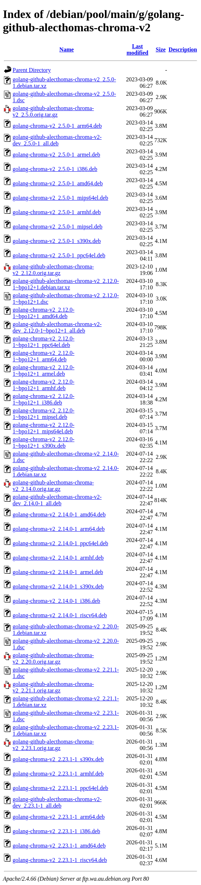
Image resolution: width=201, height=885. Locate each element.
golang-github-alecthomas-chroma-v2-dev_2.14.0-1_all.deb (57, 500)
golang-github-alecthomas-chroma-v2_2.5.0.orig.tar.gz (53, 111)
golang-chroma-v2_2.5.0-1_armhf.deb (57, 212)
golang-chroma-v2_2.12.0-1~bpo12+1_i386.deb (44, 399)
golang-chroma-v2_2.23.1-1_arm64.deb (58, 817)
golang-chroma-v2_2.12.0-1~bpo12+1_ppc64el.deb (44, 341)
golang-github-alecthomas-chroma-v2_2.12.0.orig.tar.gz (53, 269)
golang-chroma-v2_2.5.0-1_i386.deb (55, 169)
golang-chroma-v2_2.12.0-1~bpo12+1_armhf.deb (44, 385)
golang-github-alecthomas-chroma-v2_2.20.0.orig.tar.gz (53, 658)
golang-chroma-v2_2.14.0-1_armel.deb (58, 572)
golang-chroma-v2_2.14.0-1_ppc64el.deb (60, 543)
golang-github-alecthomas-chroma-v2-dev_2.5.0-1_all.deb (57, 140)
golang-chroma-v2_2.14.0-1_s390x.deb (58, 586)
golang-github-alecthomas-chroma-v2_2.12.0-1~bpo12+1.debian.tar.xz (66, 284)
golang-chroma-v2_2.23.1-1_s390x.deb (58, 759)
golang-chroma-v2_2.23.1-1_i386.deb (56, 831)
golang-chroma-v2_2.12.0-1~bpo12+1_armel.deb (44, 370)
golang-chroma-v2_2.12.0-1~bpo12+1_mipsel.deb (44, 413)
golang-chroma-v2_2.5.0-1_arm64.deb (57, 126)
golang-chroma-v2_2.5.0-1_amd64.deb (58, 183)
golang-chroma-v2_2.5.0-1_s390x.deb (57, 241)
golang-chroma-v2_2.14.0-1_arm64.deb (58, 529)
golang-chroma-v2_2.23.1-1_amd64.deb (59, 846)
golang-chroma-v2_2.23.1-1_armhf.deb (58, 774)
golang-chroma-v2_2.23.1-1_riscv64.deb (60, 860)
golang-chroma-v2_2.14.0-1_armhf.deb (58, 558)
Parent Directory (32, 70)
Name (66, 49)
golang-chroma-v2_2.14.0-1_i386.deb (56, 601)
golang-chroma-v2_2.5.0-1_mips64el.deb (60, 198)
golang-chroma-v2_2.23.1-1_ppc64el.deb (60, 788)
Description (183, 49)
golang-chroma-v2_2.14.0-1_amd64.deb (59, 514)
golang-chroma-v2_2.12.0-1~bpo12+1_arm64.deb (44, 356)
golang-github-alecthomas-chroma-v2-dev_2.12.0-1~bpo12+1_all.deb (57, 327)
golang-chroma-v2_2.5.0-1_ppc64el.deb (59, 255)
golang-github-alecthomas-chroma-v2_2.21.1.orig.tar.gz (53, 687)
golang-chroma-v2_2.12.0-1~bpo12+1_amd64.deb (44, 313)
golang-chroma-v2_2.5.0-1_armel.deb (56, 155)
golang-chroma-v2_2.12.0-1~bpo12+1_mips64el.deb (44, 428)
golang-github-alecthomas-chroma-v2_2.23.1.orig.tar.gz (53, 745)
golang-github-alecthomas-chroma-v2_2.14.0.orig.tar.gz (53, 485)
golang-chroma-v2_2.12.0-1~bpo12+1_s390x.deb (44, 442)
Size (161, 49)
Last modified (137, 49)
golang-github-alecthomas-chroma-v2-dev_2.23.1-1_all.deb (57, 802)
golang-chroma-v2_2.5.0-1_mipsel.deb (57, 226)
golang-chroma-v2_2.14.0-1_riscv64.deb (60, 615)
